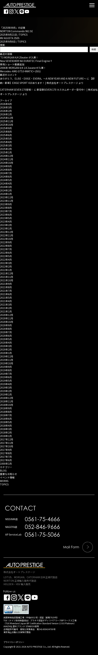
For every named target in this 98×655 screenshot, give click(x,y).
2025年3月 (6, 145)
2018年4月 (6, 425)
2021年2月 (6, 308)
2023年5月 (6, 218)
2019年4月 (6, 384)
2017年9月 (6, 449)
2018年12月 (6, 398)
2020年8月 (6, 328)
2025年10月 (6, 124)
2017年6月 (6, 460)
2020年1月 (6, 353)
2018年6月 (6, 418)
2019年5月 (6, 380)
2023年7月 (6, 211)
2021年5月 (6, 297)
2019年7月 (6, 373)
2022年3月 (6, 263)
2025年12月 (6, 117)
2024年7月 (6, 173)
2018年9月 (6, 408)
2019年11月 (6, 360)
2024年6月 (6, 176)
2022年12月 (6, 232)
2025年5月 (6, 138)
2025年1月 (6, 152)
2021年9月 (6, 283)
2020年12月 (6, 315)
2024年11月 (6, 159)
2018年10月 (6, 405)
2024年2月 (6, 190)
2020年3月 (6, 346)
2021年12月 (6, 273)
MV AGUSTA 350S (9, 38)
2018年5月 (6, 422)
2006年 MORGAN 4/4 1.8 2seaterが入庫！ (23, 68)
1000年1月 (6, 463)
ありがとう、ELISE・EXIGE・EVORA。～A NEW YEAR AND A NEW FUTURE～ (43, 78)
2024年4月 (6, 183)
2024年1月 (6, 194)
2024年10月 (6, 162)
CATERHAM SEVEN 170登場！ (16, 89)
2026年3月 (6, 107)
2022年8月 (6, 245)
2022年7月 (6, 249)
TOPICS (23, 34)
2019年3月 (6, 387)
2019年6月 (6, 377)
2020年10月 (6, 322)
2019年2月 (6, 391)
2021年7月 (6, 290)
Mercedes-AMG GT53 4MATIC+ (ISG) (20, 71)
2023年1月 (6, 228)
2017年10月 (6, 446)
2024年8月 (6, 169)
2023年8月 (6, 207)
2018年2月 (6, 432)
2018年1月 (6, 436)
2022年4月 (6, 259)
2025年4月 (6, 142)
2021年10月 (6, 280)
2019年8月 (6, 370)
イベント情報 (7, 477)
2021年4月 (6, 301)
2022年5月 (6, 256)
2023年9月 (6, 204)
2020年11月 (6, 318)
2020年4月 (6, 342)
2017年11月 (6, 443)
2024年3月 (6, 187)
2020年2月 (6, 349)
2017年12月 (6, 439)
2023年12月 (6, 197)
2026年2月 (6, 111)
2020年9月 (6, 325)
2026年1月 (6, 114)
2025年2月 (6, 149)
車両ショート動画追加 (12, 64)
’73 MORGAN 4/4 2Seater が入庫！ (19, 57)
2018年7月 (6, 415)
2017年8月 (6, 453)
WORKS (4, 481)
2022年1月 (6, 270)
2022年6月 (6, 252)
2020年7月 (6, 332)
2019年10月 (6, 363)
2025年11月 (6, 121)
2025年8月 (6, 131)
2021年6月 (6, 294)
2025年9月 (6, 128)
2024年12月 (6, 156)
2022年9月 (6, 242)
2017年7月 (6, 456)
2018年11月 (6, 401)
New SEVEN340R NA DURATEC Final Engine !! (26, 61)
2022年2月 (6, 266)
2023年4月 (6, 221)
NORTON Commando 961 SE (16, 31)
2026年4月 (6, 104)
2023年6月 (6, 214)
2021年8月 (6, 287)
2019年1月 (6, 394)
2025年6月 (6, 135)
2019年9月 (6, 366)
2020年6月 (6, 335)
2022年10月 (6, 239)
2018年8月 (6, 411)
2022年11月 (6, 235)
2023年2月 (6, 225)
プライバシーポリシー (13, 641)
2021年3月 (6, 304)
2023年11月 (6, 200)
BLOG (3, 470)
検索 (2, 45)
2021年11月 (6, 277)
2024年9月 (6, 166)
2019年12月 (6, 356)
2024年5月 (6, 180)
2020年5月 (6, 339)
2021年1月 (6, 311)
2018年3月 (6, 429)
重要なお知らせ (8, 474)
